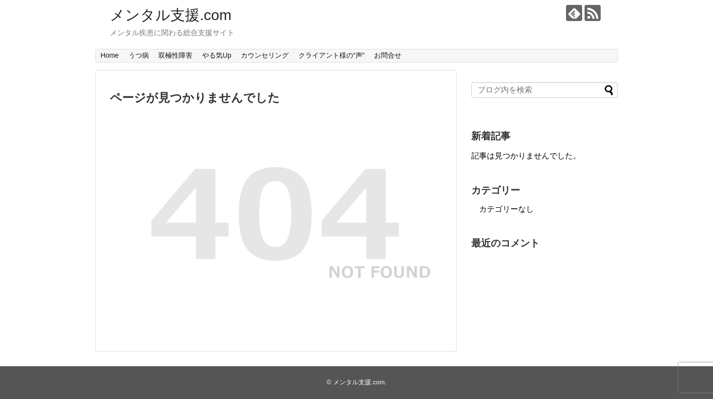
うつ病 (138, 55)
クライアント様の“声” (331, 55)
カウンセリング (265, 55)
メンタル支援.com (170, 15)
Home (110, 55)
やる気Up (216, 55)
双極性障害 (175, 55)
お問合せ (387, 55)
